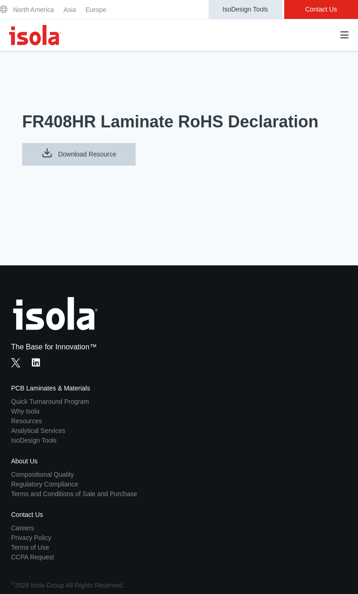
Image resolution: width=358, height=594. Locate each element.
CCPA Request (32, 557)
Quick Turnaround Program (50, 401)
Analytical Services (38, 430)
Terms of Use (30, 547)
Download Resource (79, 152)
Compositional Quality (42, 474)
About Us (24, 461)
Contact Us (321, 9)
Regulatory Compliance (44, 484)
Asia (70, 9)
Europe (95, 9)
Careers (22, 528)
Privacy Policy (31, 537)
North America (33, 9)
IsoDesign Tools (245, 9)
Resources (26, 421)
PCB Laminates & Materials (50, 388)
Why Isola (25, 411)
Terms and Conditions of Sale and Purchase (74, 494)
